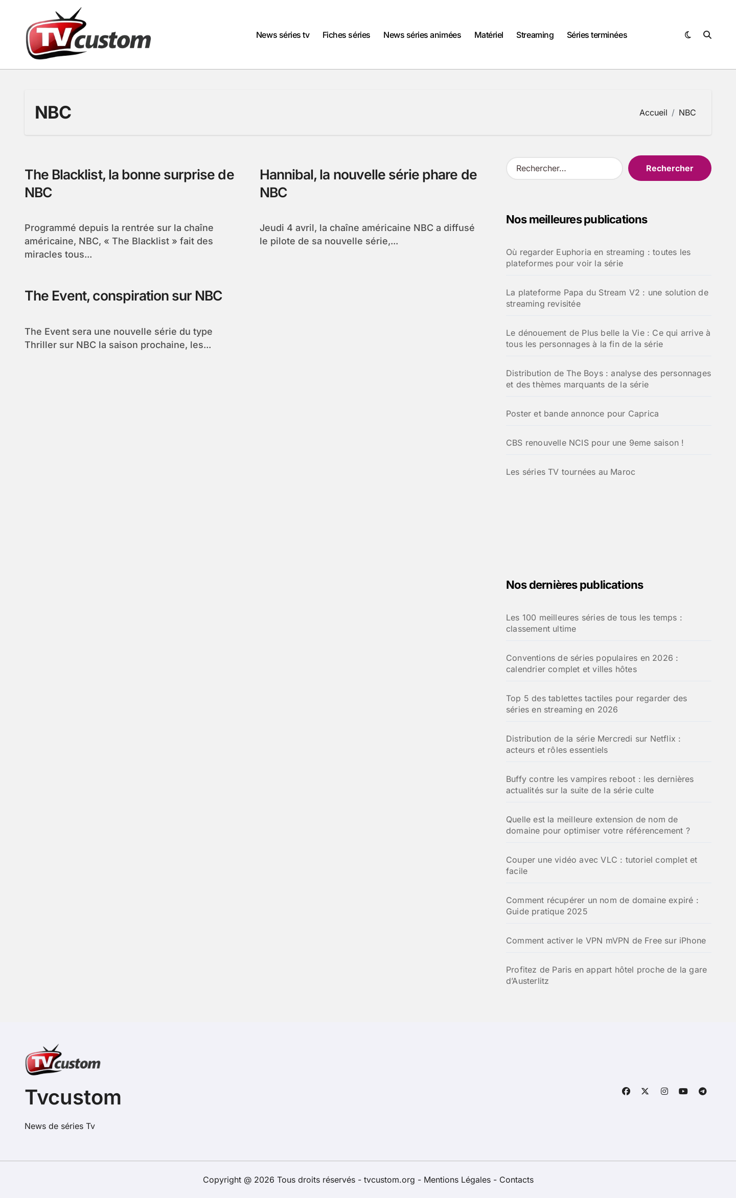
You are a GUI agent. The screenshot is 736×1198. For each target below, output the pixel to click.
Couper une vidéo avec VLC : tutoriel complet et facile (601, 865)
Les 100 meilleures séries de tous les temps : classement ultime (594, 623)
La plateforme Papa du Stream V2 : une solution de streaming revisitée (607, 298)
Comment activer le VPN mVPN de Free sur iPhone (606, 940)
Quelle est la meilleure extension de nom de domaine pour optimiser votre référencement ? (598, 825)
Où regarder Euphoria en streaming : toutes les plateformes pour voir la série (598, 257)
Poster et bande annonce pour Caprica (582, 413)
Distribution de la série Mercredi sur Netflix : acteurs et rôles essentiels (593, 744)
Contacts (516, 1179)
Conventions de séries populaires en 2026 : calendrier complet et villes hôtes (592, 663)
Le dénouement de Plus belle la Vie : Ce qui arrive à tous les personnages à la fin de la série (608, 338)
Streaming (535, 35)
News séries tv (282, 35)
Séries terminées (597, 35)
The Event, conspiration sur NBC (126, 296)
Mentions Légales (458, 1179)
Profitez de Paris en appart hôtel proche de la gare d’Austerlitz (606, 975)
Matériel (488, 35)
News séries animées (422, 35)
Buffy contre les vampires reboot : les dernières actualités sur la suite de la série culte (600, 784)
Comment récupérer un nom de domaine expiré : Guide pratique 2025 (602, 905)
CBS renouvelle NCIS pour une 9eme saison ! (595, 442)
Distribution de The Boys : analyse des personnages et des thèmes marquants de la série (608, 378)
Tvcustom (73, 1097)
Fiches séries (347, 35)
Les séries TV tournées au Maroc (570, 472)
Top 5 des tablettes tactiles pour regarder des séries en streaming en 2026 (596, 704)
